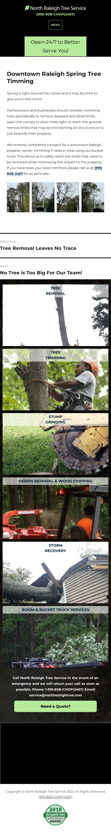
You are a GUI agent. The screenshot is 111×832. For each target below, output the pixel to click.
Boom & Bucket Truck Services (55, 610)
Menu (55, 24)
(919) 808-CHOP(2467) (55, 797)
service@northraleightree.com (55, 695)
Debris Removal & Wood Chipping (56, 481)
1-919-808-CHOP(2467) (64, 689)
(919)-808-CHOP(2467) (55, 14)
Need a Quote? (56, 706)
